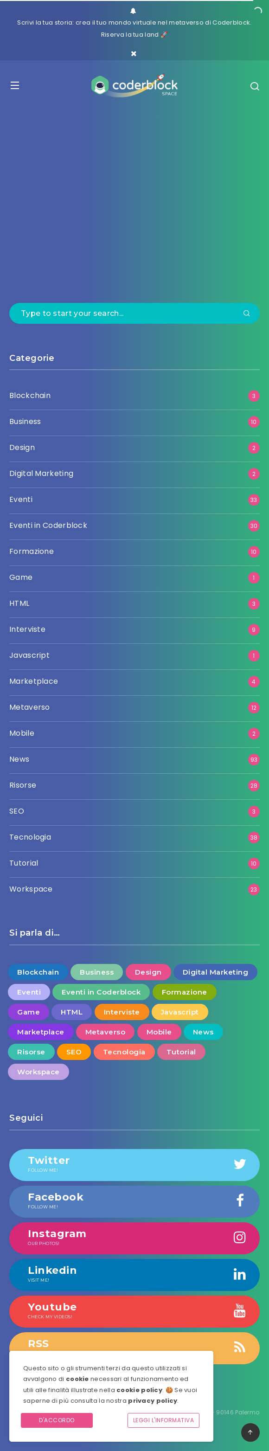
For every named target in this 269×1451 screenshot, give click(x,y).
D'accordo (57, 1420)
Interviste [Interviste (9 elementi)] (122, 1012)
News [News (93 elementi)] (203, 1031)
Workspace (31, 889)
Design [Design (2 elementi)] (148, 972)
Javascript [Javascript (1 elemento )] (180, 1012)
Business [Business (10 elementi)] (97, 972)
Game (20, 577)
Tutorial (23, 863)
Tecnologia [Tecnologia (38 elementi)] (124, 1051)
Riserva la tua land (130, 34)
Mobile (21, 733)
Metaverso (29, 707)
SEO (16, 811)
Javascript (29, 655)
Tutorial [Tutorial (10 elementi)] (181, 1051)
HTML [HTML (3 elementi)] (72, 1012)
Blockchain (30, 395)
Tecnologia (30, 837)
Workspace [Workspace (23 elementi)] (38, 1071)
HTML (19, 603)
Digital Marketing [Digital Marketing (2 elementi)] (216, 972)
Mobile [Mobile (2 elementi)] (159, 1031)
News (19, 759)
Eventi (20, 499)
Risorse (22, 785)
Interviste (27, 629)
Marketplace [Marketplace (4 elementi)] (40, 1031)
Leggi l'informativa (163, 1420)
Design (22, 447)
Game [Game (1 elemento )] (28, 1012)
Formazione (31, 551)
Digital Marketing (41, 473)
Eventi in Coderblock (48, 525)
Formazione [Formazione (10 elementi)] (184, 992)
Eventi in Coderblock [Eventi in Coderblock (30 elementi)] (101, 992)
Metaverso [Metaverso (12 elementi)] (105, 1031)
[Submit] (246, 314)
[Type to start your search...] (134, 313)
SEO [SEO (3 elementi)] (74, 1051)
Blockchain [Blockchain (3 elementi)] (38, 972)
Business (25, 421)
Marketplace (33, 681)
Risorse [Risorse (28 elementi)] (31, 1051)
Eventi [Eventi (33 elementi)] (29, 992)
